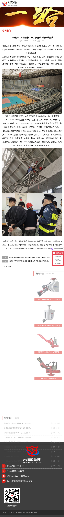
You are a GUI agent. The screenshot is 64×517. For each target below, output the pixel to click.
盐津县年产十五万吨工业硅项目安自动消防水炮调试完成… (29, 261)
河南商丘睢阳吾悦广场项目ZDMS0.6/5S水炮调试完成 (18, 484)
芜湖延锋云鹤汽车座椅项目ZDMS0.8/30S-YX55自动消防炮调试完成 (18, 442)
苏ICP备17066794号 (30, 512)
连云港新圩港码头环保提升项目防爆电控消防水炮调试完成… (30, 258)
